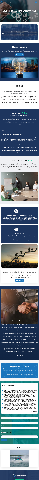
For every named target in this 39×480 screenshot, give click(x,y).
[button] (36, 2)
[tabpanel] (19, 136)
